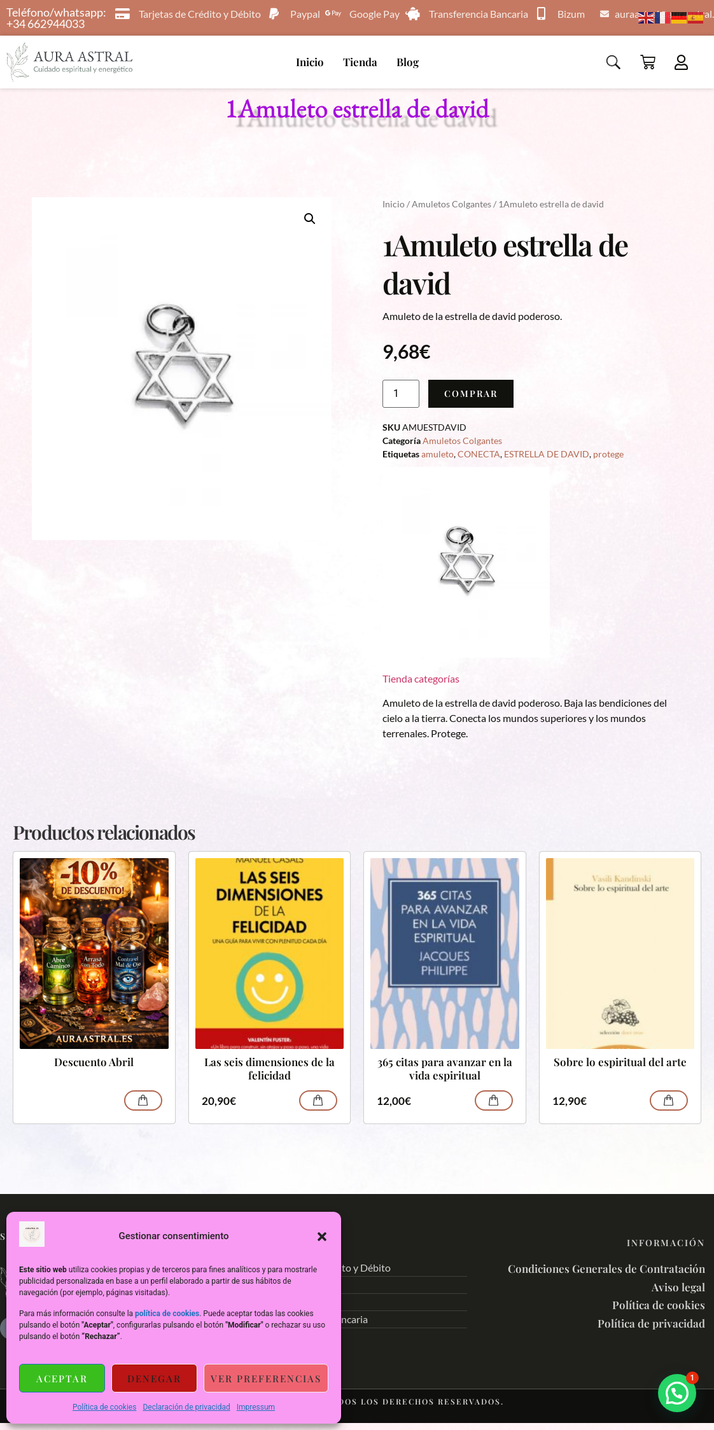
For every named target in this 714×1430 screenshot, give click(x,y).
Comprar (471, 393)
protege (608, 453)
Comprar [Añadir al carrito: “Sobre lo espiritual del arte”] (669, 1100)
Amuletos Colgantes (451, 203)
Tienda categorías (420, 678)
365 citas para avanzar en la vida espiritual (444, 1068)
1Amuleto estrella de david (357, 108)
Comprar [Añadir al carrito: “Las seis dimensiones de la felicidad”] (318, 1100)
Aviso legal (678, 1287)
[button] (322, 1236)
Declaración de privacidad (186, 1407)
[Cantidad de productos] (400, 394)
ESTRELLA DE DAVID (546, 453)
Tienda (360, 62)
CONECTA (479, 453)
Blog (407, 62)
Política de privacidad (651, 1323)
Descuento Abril (94, 1062)
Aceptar (62, 1378)
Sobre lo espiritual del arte (620, 1062)
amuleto (437, 453)
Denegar (154, 1378)
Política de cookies (105, 1407)
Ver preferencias (266, 1378)
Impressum (256, 1407)
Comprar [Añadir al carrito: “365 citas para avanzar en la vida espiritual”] (494, 1100)
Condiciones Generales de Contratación (606, 1268)
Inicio (310, 62)
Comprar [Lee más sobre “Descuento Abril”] (143, 1100)
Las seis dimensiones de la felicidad (269, 1068)
